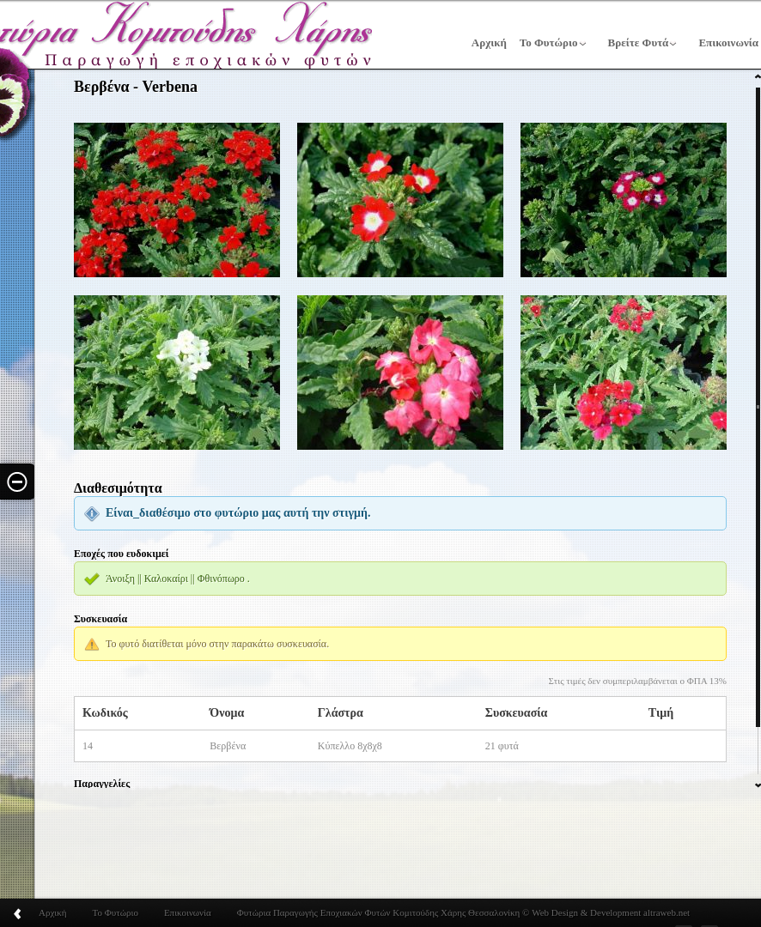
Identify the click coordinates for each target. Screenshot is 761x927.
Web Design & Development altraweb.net (609, 912)
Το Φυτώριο (549, 42)
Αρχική (489, 42)
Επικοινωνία (187, 912)
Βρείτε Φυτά (638, 42)
